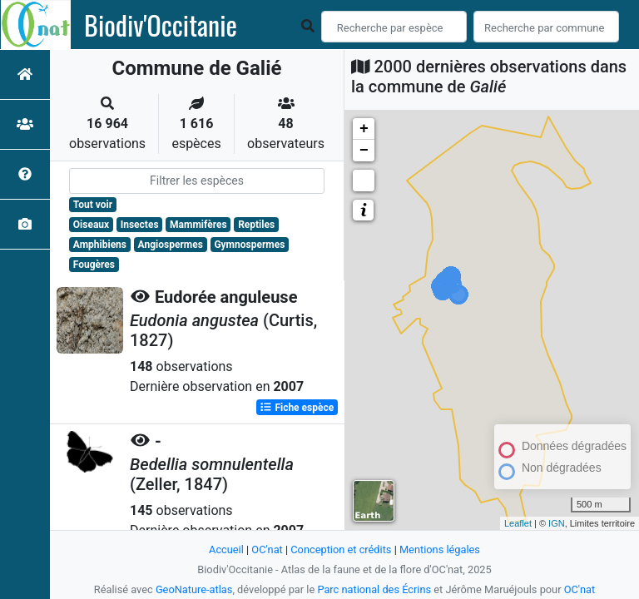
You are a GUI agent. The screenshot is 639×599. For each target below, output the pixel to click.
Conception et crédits (340, 549)
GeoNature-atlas (194, 589)
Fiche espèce (297, 407)
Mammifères (198, 224)
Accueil (226, 549)
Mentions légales (439, 549)
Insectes (140, 224)
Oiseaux (91, 224)
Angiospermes (170, 244)
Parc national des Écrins (374, 589)
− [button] (364, 151)
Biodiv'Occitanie (160, 25)
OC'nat (266, 549)
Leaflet (518, 523)
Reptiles (256, 224)
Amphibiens (99, 244)
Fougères (94, 264)
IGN (556, 523)
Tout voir (92, 204)
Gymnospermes (249, 244)
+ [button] (364, 129)
